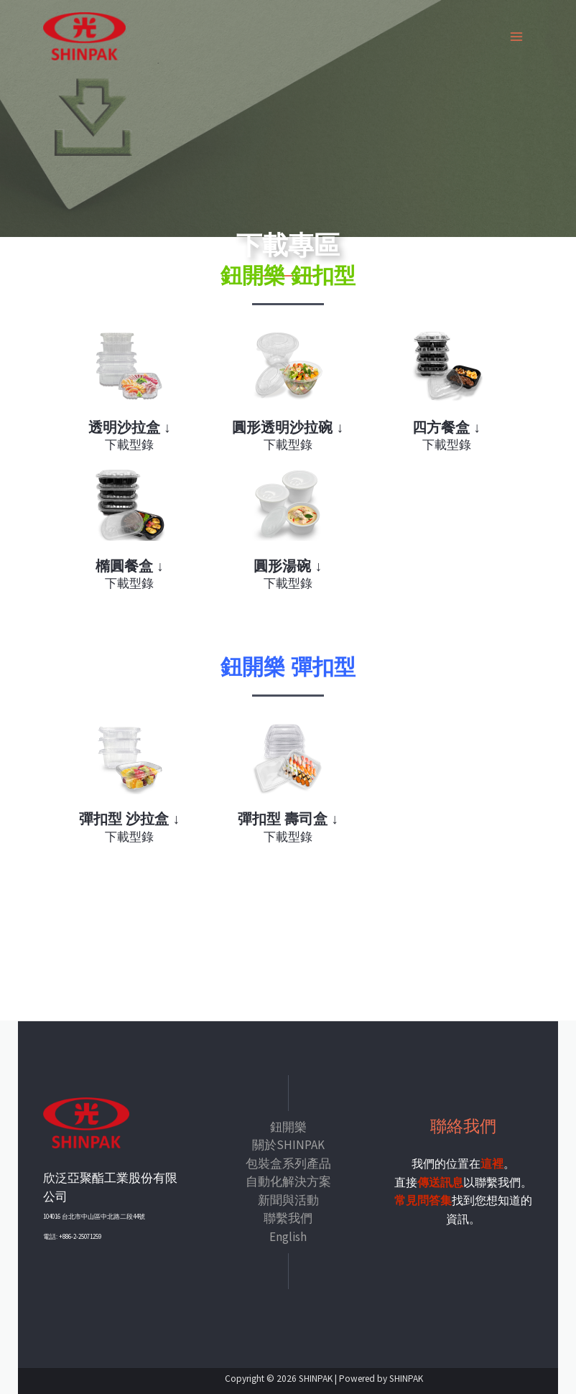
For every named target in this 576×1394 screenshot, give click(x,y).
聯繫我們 (288, 1217)
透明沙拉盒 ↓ (130, 427)
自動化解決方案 (288, 1181)
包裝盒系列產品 (288, 1162)
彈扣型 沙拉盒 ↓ (129, 818)
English (288, 1235)
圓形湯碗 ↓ (288, 565)
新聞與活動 (288, 1199)
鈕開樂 (288, 1125)
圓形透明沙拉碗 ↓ (288, 427)
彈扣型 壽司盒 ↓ (287, 818)
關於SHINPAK (288, 1144)
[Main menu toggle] (517, 37)
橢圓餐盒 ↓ (130, 565)
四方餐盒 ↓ (446, 427)
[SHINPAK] (86, 37)
